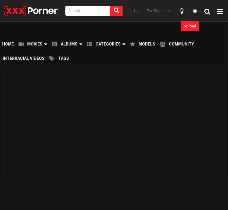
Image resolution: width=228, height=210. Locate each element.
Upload (190, 26)
